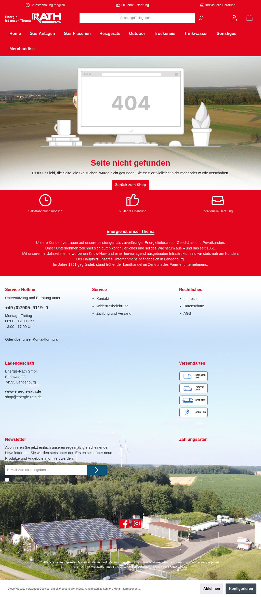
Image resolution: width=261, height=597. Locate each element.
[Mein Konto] (234, 18)
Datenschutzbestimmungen (47, 479)
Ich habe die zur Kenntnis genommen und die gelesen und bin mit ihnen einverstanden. (66, 481)
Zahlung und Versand (113, 313)
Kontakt (102, 299)
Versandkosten (119, 562)
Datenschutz (194, 306)
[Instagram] (136, 523)
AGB (187, 313)
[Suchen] (201, 18)
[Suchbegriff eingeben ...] (137, 18)
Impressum (193, 299)
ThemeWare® (177, 567)
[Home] (15, 33)
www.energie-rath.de (23, 391)
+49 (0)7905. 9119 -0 (26, 307)
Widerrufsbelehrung (112, 306)
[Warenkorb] (249, 18)
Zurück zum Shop (130, 185)
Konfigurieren (241, 589)
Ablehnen (211, 589)
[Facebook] (124, 523)
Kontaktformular (46, 339)
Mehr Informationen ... (127, 588)
